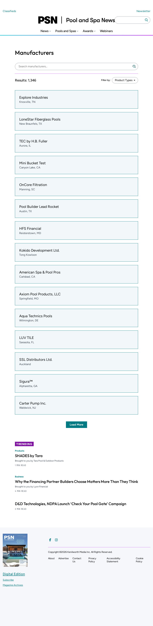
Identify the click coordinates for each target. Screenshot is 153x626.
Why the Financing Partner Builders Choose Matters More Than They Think (76, 481)
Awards (88, 31)
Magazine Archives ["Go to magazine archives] (13, 585)
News (44, 31)
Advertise (63, 558)
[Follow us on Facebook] (50, 540)
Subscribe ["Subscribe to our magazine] (8, 579)
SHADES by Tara (29, 455)
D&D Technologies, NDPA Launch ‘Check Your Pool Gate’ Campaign (70, 503)
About (51, 558)
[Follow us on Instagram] (56, 540)
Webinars (106, 31)
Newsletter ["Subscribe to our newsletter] (143, 11)
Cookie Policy (139, 560)
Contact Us (76, 560)
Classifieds (9, 11)
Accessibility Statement (113, 560)
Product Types (123, 80)
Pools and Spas (65, 31)
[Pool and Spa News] (76, 20)
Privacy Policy (92, 560)
